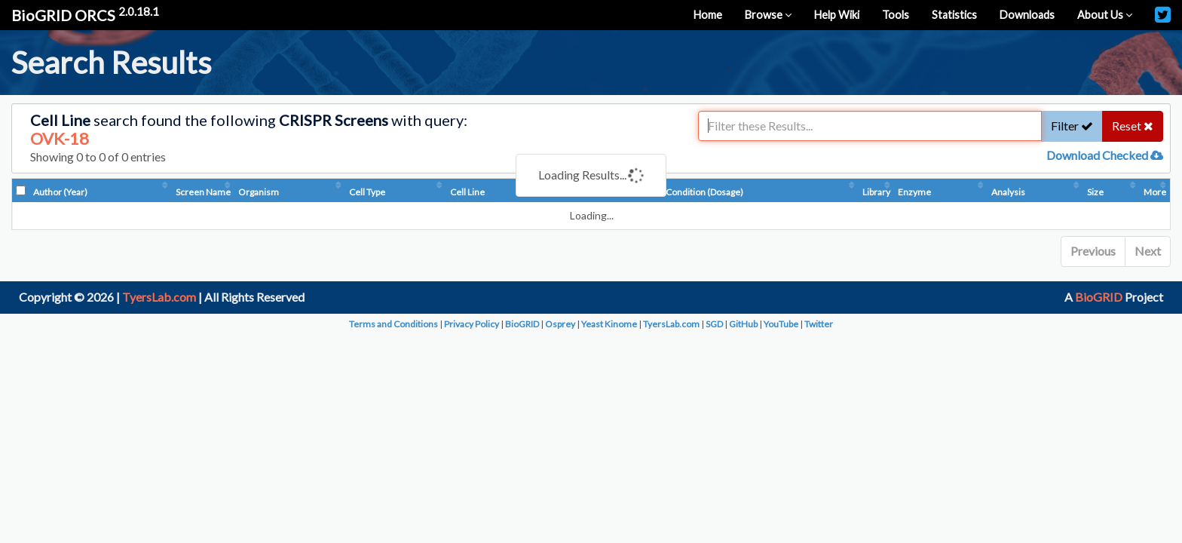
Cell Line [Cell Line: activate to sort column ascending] (467, 192)
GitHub (743, 324)
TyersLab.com (159, 297)
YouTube (781, 324)
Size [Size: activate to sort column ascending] (1095, 192)
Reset (1132, 125)
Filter (1072, 125)
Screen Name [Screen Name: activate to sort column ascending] (203, 192)
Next (1148, 251)
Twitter (818, 324)
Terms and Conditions (393, 324)
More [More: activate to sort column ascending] (1155, 192)
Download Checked (1104, 155)
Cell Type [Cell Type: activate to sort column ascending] (367, 192)
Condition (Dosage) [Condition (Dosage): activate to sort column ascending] (704, 192)
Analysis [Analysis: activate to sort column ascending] (1008, 192)
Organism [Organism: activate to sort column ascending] (258, 192)
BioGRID (1098, 297)
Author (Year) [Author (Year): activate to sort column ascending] (60, 192)
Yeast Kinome (609, 324)
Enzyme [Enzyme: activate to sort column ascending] (914, 192)
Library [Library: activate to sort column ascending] (876, 192)
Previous (1093, 251)
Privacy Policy (471, 324)
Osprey (560, 324)
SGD (714, 324)
